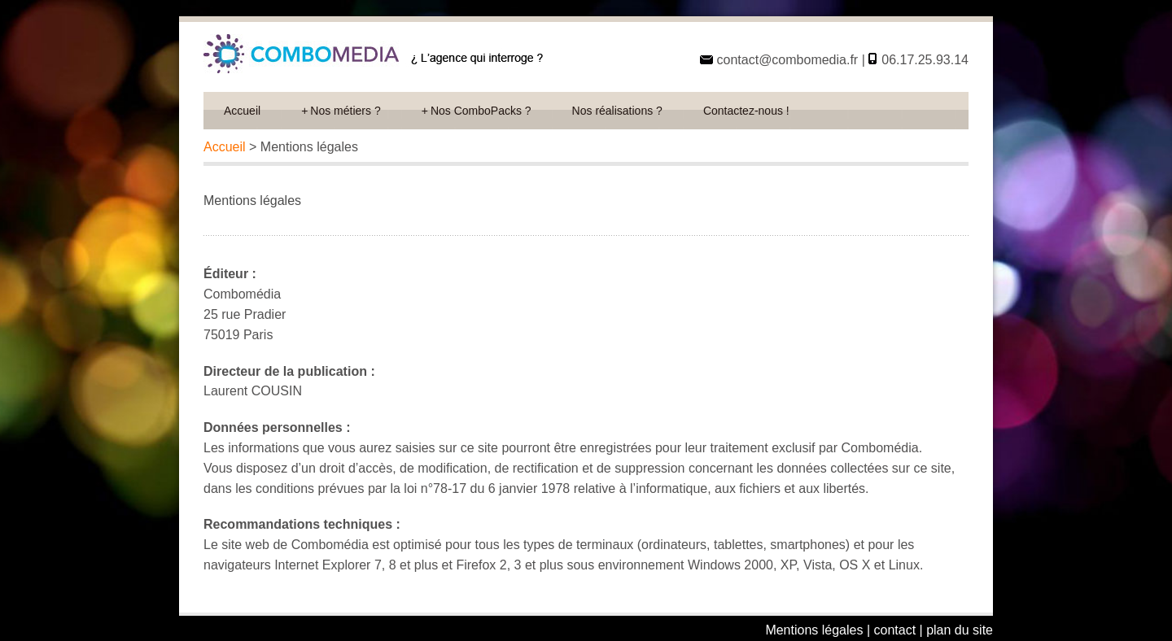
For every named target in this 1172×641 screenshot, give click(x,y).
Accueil (242, 110)
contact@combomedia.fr (785, 60)
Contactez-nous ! (746, 110)
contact (895, 630)
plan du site (959, 630)
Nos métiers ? (341, 110)
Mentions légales (814, 630)
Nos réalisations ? (617, 110)
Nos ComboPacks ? (476, 110)
